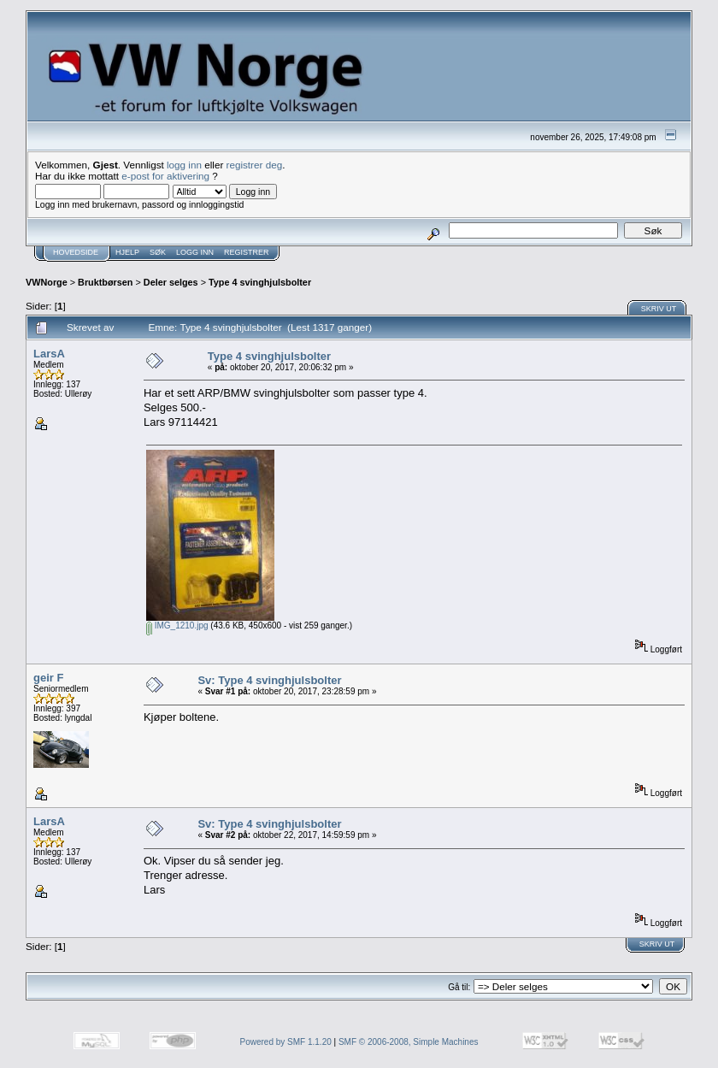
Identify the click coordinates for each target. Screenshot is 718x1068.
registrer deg (255, 164)
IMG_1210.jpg (177, 625)
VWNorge (47, 282)
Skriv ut (659, 308)
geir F (48, 677)
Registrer (246, 252)
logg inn (184, 164)
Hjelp (127, 252)
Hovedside (75, 252)
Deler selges (171, 282)
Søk (158, 252)
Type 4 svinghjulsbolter (260, 282)
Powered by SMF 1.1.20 (286, 1042)
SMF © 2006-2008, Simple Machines (408, 1042)
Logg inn (195, 252)
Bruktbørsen (105, 282)
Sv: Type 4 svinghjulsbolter (269, 680)
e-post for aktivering (165, 175)
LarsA (49, 353)
